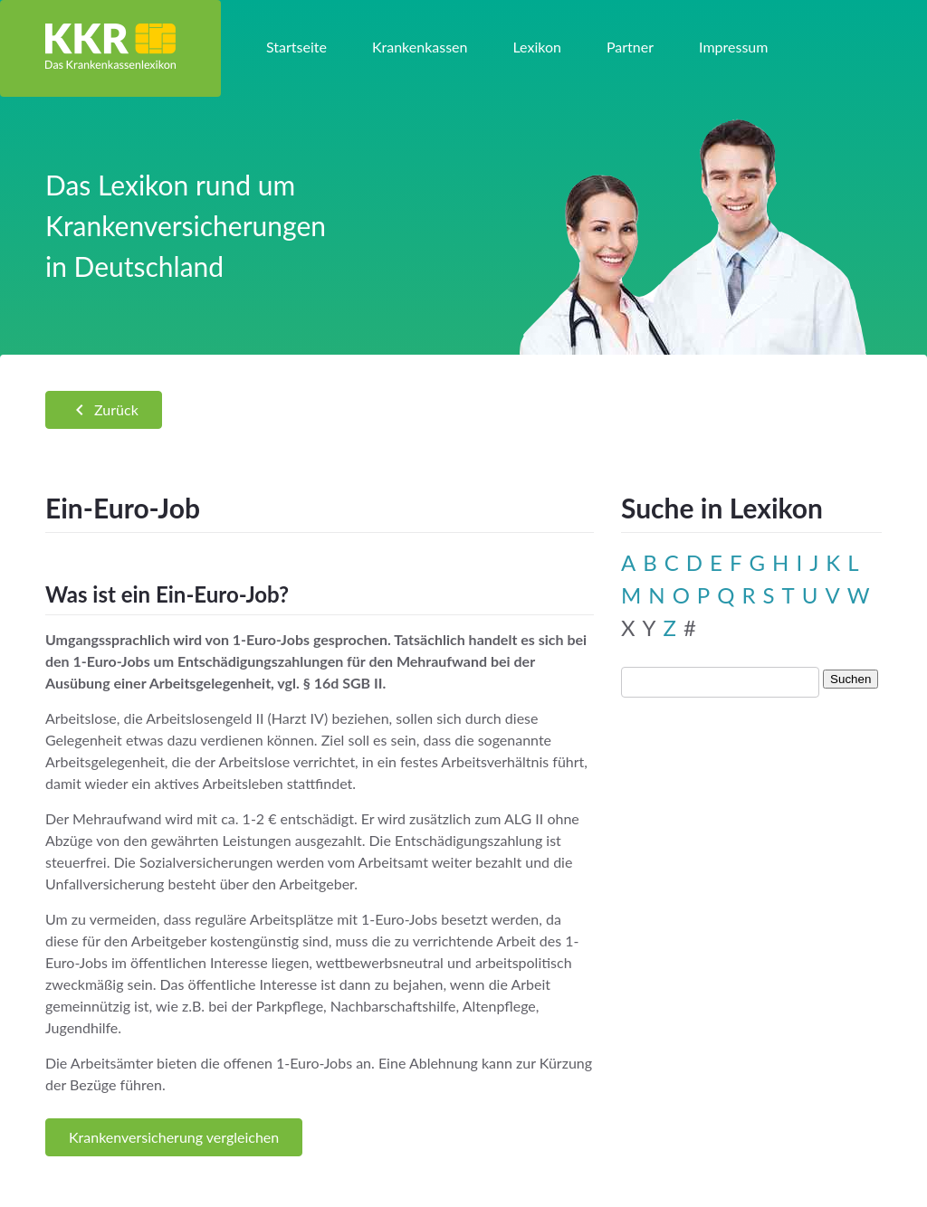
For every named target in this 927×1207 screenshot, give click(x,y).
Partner (630, 46)
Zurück (104, 410)
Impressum (733, 46)
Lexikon (536, 46)
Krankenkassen (420, 46)
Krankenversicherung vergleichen (174, 1136)
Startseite (296, 46)
